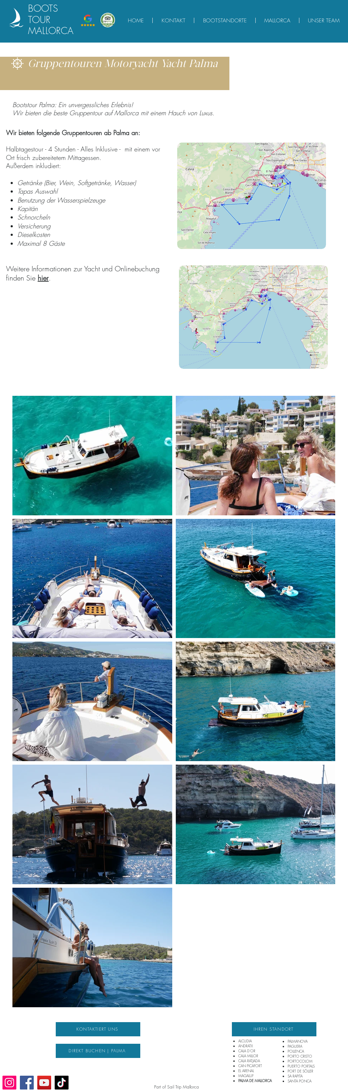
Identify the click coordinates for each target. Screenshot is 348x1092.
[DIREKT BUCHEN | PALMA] (98, 1051)
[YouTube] (44, 1083)
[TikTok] (62, 1083)
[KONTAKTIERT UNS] (98, 1029)
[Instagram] (9, 1083)
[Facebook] (27, 1083)
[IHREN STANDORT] (274, 1029)
